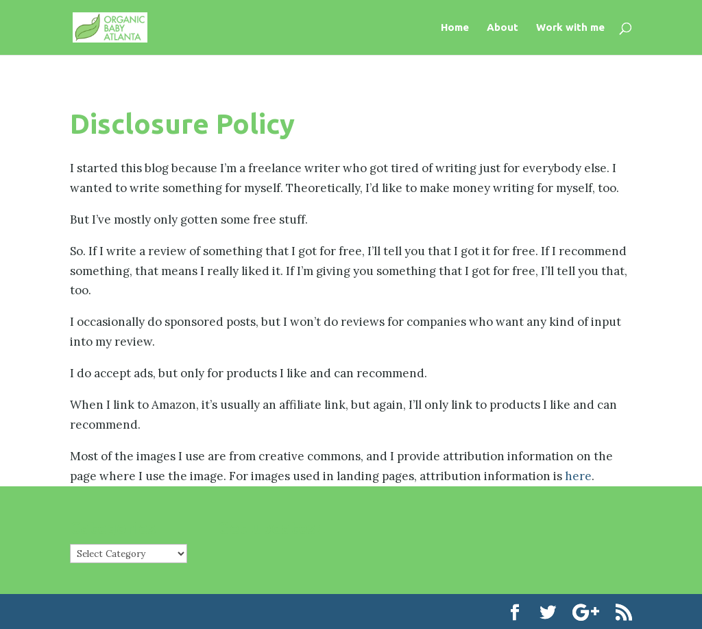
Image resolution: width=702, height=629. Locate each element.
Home (455, 28)
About (502, 28)
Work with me (570, 28)
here (578, 476)
